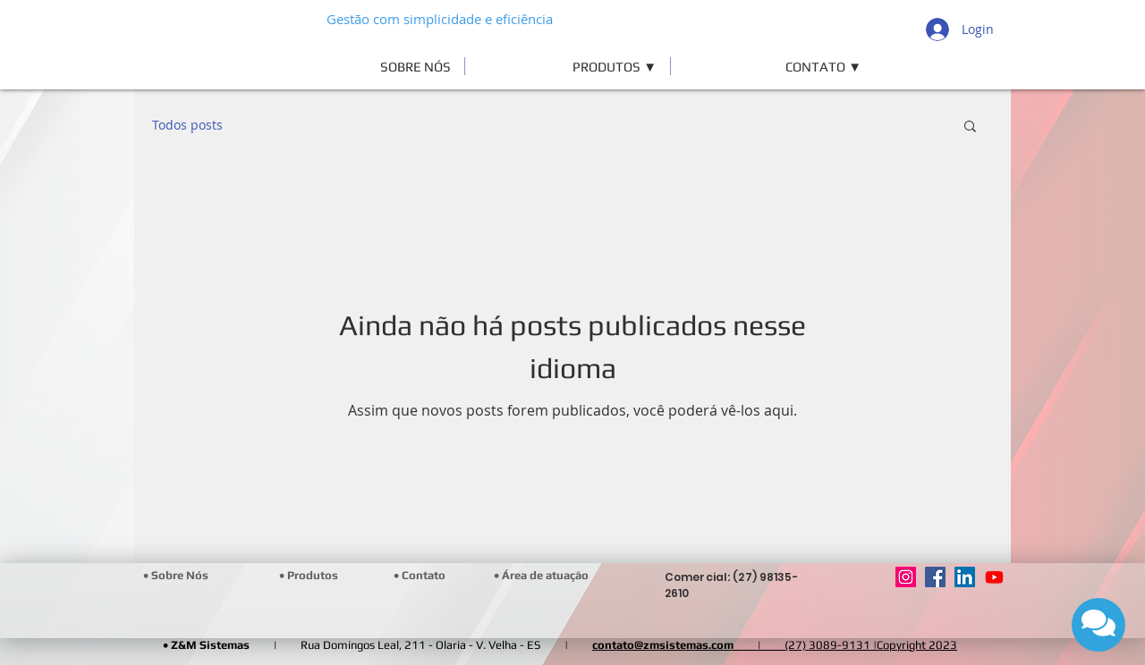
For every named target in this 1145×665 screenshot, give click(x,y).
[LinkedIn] (964, 577)
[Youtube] (994, 577)
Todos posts (187, 124)
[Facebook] (935, 577)
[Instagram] (905, 577)
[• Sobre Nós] (175, 576)
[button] (567, 66)
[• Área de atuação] (542, 576)
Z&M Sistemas (210, 645)
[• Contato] (419, 576)
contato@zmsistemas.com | (688, 645)
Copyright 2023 (917, 645)
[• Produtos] (310, 576)
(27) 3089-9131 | (831, 645)
